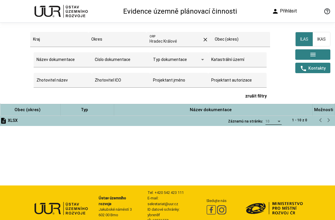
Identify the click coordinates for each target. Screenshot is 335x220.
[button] (30, 110)
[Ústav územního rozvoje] (61, 11)
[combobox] (59, 41)
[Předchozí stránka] (320, 120)
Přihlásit (284, 11)
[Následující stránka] (329, 120)
